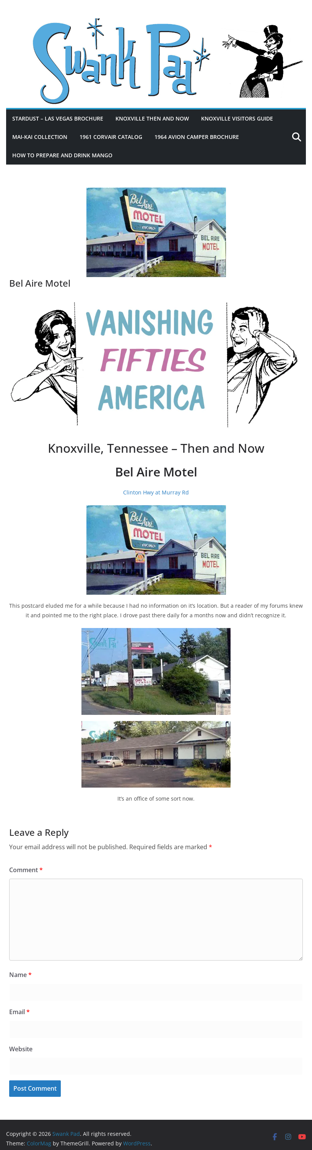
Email (19, 1012)
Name (20, 975)
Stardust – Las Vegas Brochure (57, 118)
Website (20, 1049)
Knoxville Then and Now (152, 118)
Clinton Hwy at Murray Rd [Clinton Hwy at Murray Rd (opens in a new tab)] (156, 492)
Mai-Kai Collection (39, 136)
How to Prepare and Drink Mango (62, 155)
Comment (26, 870)
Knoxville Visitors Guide (237, 118)
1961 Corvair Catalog (111, 136)
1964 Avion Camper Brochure (196, 136)
